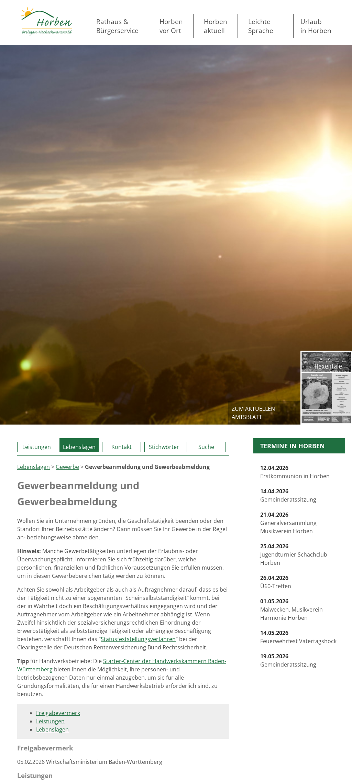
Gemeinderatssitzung (288, 495)
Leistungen (36, 447)
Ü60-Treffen (275, 582)
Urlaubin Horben (315, 26)
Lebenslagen (79, 447)
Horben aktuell (215, 26)
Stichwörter (164, 447)
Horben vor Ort (171, 26)
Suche (206, 447)
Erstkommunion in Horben (295, 472)
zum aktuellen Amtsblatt (253, 413)
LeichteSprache (260, 26)
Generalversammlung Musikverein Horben (288, 523)
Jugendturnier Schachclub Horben (293, 554)
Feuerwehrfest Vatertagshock (298, 637)
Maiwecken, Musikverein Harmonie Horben (291, 609)
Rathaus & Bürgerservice (117, 26)
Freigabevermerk (58, 713)
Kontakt (121, 447)
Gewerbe (67, 467)
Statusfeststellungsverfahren (138, 639)
